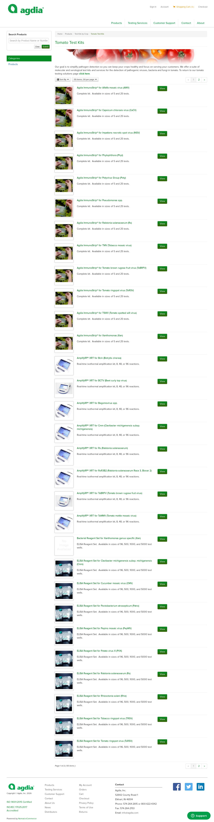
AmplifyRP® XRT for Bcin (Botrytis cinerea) (99, 357)
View (162, 88)
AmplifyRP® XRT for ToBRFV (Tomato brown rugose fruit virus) (109, 493)
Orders (83, 789)
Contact (186, 23)
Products (116, 23)
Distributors (51, 811)
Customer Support (164, 23)
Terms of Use (86, 807)
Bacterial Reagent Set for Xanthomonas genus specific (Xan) (109, 538)
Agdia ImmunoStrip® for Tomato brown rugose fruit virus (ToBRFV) (111, 267)
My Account (85, 785)
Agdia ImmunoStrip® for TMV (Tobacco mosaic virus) (104, 245)
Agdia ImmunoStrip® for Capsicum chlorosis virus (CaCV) (106, 110)
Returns (83, 811)
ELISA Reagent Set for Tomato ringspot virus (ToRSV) (104, 740)
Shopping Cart (183, 7)
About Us (50, 803)
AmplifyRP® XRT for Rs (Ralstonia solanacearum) (102, 448)
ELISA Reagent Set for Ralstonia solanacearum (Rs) (103, 673)
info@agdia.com (130, 812)
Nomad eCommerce (27, 818)
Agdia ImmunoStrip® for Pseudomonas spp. (100, 200)
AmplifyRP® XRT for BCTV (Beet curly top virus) (102, 380)
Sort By (63, 79)
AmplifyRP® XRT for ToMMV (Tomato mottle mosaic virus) (106, 515)
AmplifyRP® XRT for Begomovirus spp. (97, 403)
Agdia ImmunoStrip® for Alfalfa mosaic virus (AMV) (103, 87)
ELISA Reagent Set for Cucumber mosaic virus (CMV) (104, 583)
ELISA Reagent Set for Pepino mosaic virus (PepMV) (104, 628)
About (200, 23)
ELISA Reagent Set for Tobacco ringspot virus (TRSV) (104, 718)
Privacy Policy (86, 803)
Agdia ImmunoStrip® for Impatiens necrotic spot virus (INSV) (108, 132)
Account (165, 7)
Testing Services (137, 23)
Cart (81, 794)
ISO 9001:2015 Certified (19, 802)
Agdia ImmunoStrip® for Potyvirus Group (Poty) (101, 177)
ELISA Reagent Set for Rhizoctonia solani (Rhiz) (101, 695)
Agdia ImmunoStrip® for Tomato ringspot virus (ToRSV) (105, 290)
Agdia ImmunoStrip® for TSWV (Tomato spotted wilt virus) (107, 312)
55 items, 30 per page (85, 79)
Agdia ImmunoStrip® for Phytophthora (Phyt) (100, 155)
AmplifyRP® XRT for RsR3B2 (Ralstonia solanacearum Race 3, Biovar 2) (114, 470)
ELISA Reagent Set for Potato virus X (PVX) (99, 650)
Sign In (153, 7)
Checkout (202, 7)
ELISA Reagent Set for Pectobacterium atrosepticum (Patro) (108, 605)
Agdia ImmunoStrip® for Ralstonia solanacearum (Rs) (104, 222)
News (48, 807)
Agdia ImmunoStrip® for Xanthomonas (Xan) (100, 335)
